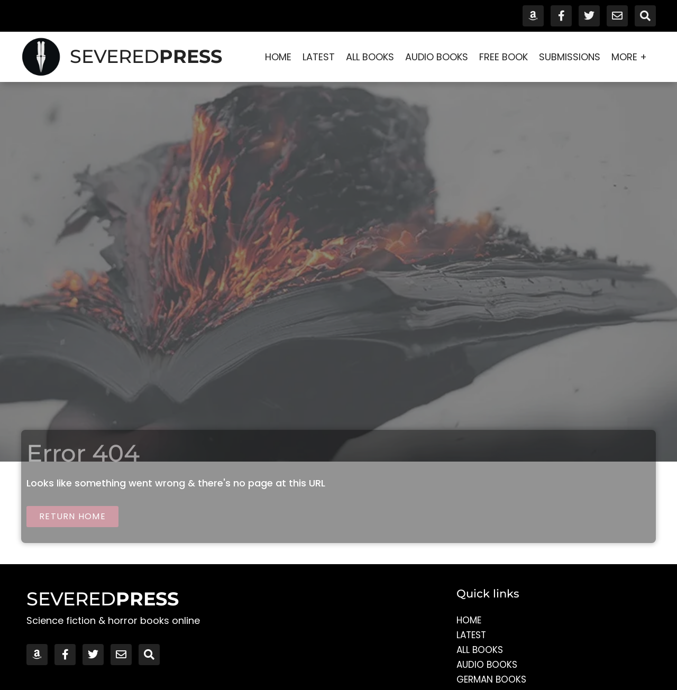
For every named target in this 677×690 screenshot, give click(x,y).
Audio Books (436, 56)
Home (278, 56)
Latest (319, 56)
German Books (493, 680)
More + (631, 56)
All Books (370, 56)
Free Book (503, 56)
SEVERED (146, 56)
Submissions (569, 56)
